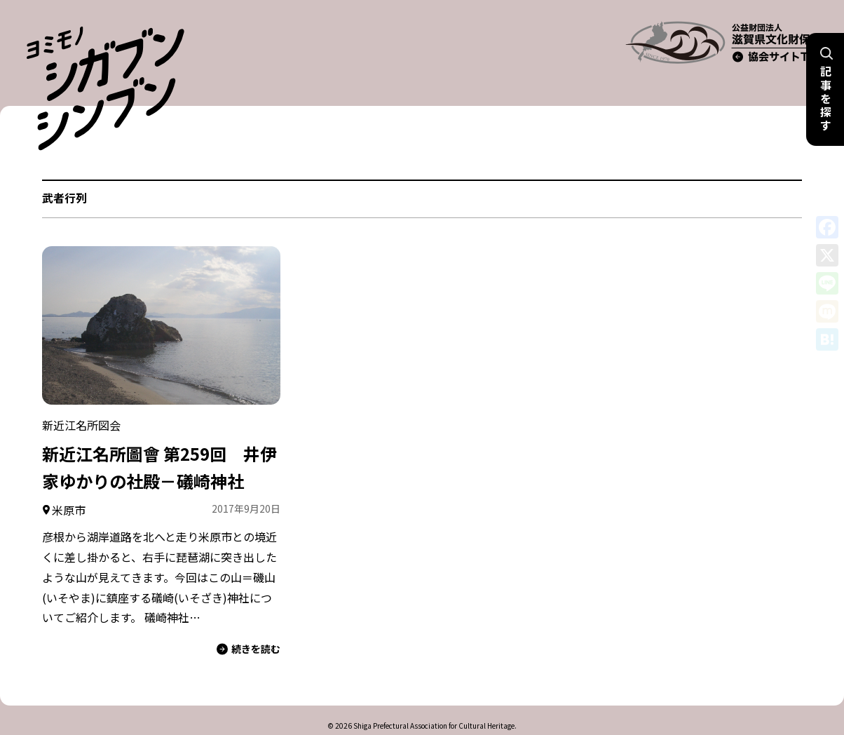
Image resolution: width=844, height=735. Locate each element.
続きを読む (248, 623)
